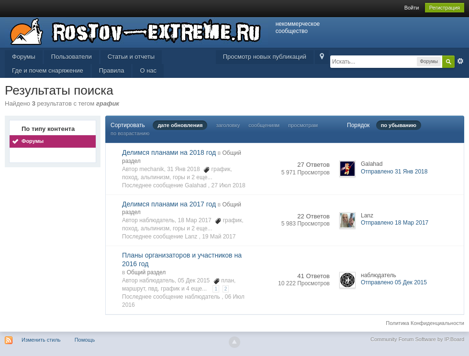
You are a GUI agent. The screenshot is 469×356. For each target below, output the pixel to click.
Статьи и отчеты (131, 56)
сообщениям (263, 125)
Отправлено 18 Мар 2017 (394, 222)
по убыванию (398, 125)
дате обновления (179, 125)
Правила (111, 70)
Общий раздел (146, 272)
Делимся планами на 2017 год (169, 204)
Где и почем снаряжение (47, 70)
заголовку (228, 125)
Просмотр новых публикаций (264, 56)
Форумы (23, 56)
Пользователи (71, 56)
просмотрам (303, 125)
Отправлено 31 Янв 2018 (394, 171)
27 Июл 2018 (229, 185)
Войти (411, 8)
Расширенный (460, 61)
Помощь (85, 340)
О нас (148, 70)
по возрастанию (130, 133)
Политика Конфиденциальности (425, 323)
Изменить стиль (41, 340)
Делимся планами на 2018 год (169, 152)
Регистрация (444, 8)
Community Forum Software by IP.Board (417, 339)
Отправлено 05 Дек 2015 (394, 282)
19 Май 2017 (218, 236)
